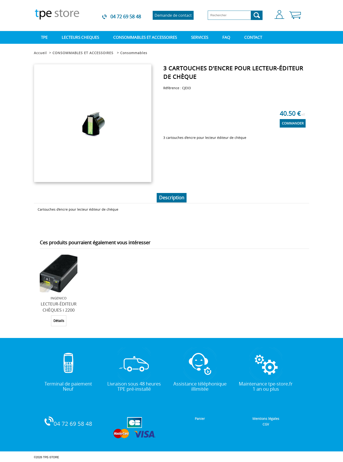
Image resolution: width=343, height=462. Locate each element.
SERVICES (199, 37)
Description (171, 197)
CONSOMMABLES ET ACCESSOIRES (145, 37)
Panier (200, 418)
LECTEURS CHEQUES (80, 37)
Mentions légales (265, 418)
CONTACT (253, 37)
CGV (266, 424)
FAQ (226, 37)
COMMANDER (293, 123)
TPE (44, 37)
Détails (58, 320)
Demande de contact (173, 15)
